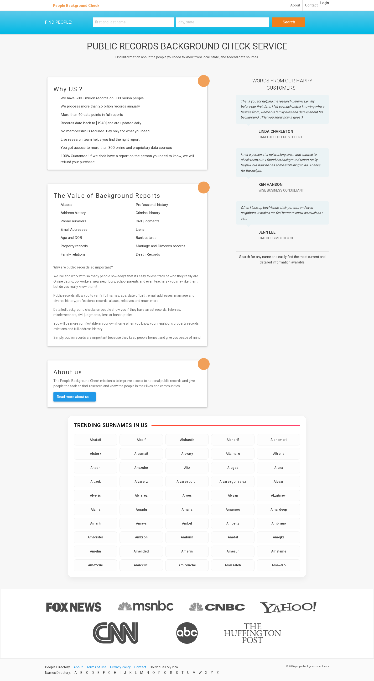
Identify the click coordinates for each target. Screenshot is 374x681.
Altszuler (141, 468)
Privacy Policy (120, 667)
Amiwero (279, 565)
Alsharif (233, 440)
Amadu (141, 509)
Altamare (233, 454)
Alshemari (278, 440)
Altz (187, 468)
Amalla (187, 509)
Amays (141, 523)
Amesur (233, 551)
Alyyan (233, 495)
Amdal (233, 537)
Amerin (187, 551)
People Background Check (76, 5)
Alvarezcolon (187, 481)
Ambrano (278, 523)
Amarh (95, 523)
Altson (95, 468)
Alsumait (141, 454)
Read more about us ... (74, 397)
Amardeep (278, 509)
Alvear (279, 481)
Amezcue (95, 565)
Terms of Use (96, 667)
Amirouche (187, 565)
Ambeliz (232, 523)
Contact (311, 5)
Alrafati (95, 440)
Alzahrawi (278, 495)
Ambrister (95, 537)
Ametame (278, 551)
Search (288, 22)
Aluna (278, 468)
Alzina (95, 509)
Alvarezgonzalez (232, 481)
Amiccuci (141, 565)
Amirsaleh (233, 565)
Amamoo (233, 509)
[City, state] (222, 22)
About (295, 5)
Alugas (232, 468)
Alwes (187, 495)
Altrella (278, 454)
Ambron (141, 537)
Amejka (279, 537)
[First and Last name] (133, 22)
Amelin (95, 551)
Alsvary (187, 454)
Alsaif (141, 440)
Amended (141, 551)
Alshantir (187, 440)
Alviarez (141, 495)
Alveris (95, 495)
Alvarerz (141, 481)
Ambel (187, 523)
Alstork (95, 454)
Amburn (187, 537)
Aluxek (95, 481)
